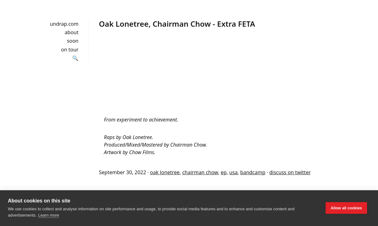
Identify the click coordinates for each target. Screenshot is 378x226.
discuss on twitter (290, 172)
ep (224, 172)
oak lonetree (164, 172)
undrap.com (64, 23)
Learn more (48, 215)
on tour (70, 49)
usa (233, 172)
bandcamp (252, 172)
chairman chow (200, 172)
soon (72, 40)
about (71, 32)
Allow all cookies (346, 208)
